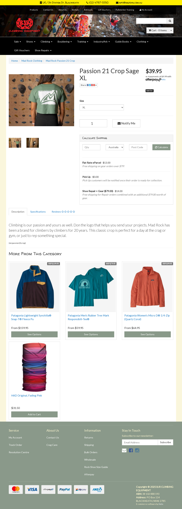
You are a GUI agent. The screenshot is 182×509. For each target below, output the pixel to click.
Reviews (63, 211)
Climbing (46, 41)
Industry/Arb (102, 41)
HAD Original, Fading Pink (26, 395)
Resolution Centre (19, 452)
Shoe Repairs (43, 50)
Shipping (89, 444)
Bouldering (65, 41)
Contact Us (48, 10)
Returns (88, 437)
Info (163, 79)
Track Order (15, 444)
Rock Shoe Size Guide (96, 466)
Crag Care (51, 444)
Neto (161, 504)
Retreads (88, 10)
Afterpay (89, 474)
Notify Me (126, 123)
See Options (34, 334)
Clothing (142, 41)
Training (82, 41)
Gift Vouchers (104, 10)
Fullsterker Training (125, 10)
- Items (158, 30)
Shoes (30, 41)
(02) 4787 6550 (97, 2)
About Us (63, 10)
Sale (17, 41)
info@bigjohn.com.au (129, 2)
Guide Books (123, 41)
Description (18, 211)
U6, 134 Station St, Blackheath (59, 2)
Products (34, 10)
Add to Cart (34, 414)
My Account (15, 437)
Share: (89, 85)
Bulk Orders (90, 452)
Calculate (161, 147)
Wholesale (90, 459)
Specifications (38, 211)
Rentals (75, 10)
